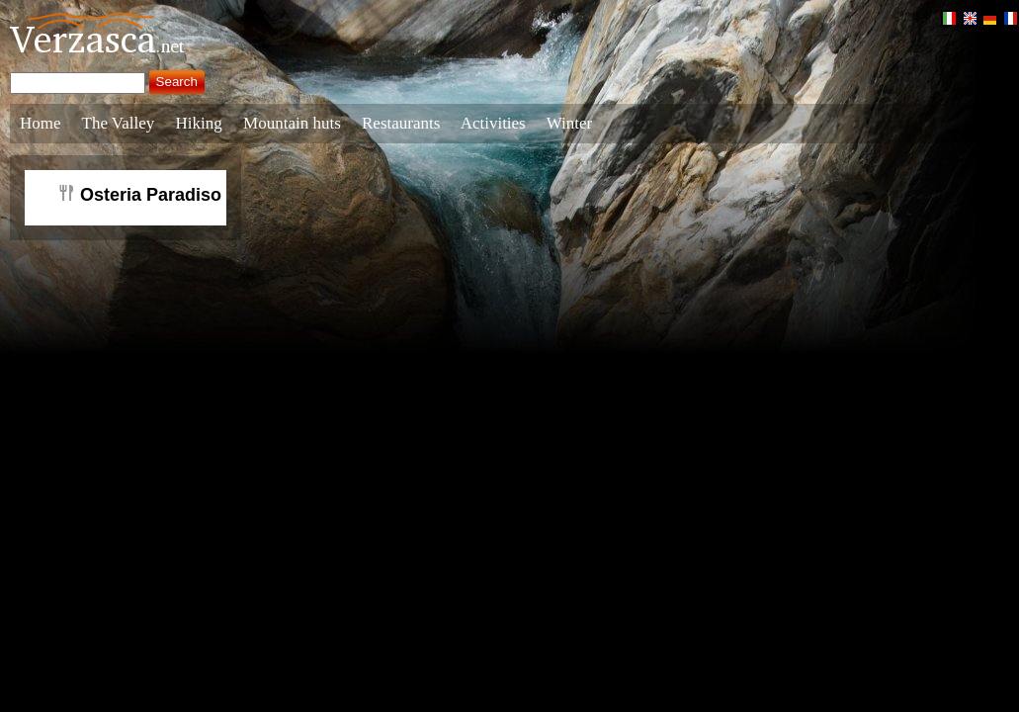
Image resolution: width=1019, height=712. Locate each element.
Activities (493, 123)
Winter (570, 123)
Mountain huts (292, 123)
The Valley (118, 123)
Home (40, 123)
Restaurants (401, 123)
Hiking (199, 123)
